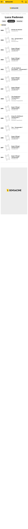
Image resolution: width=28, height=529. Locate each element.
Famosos (7, 13)
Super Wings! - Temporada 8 (15, 49)
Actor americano (17, 13)
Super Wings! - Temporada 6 (15, 78)
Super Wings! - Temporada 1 (15, 156)
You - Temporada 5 (17, 38)
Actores (11, 13)
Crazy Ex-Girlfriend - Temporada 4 (17, 116)
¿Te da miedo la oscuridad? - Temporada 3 (19, 68)
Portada (3, 13)
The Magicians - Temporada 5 (16, 97)
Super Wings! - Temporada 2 (15, 147)
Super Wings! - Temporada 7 (15, 59)
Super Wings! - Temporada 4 (15, 107)
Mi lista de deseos (16, 29)
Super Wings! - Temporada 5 (15, 88)
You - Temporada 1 (16, 127)
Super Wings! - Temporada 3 (15, 137)
